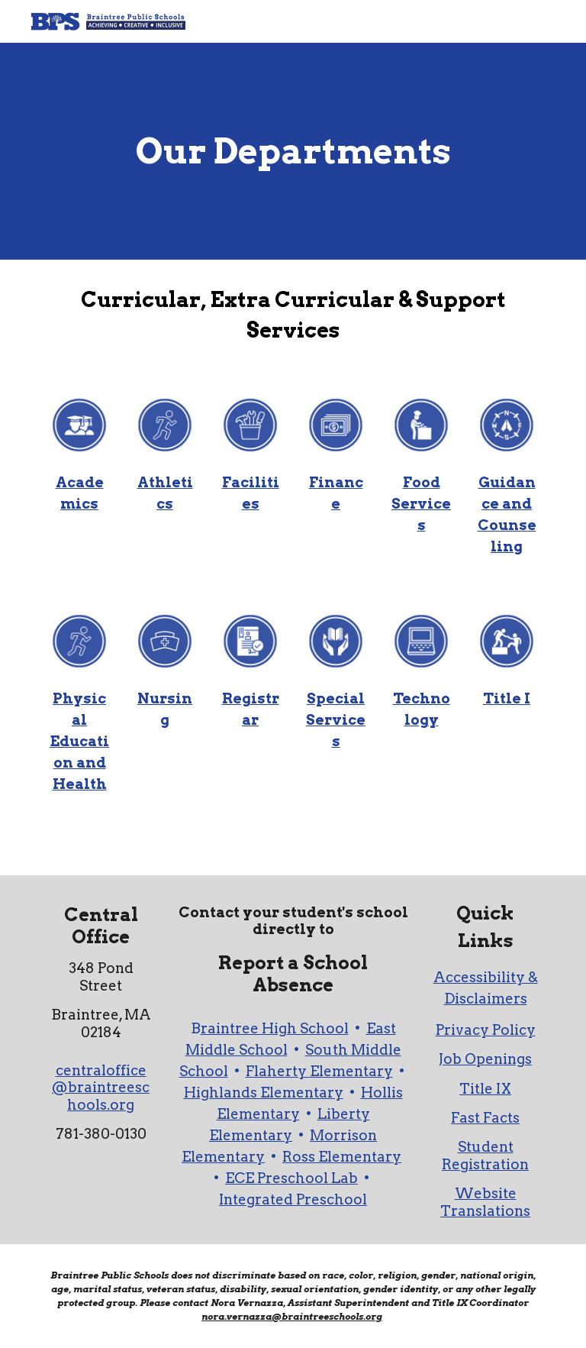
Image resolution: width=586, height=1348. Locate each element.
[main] (292, 151)
